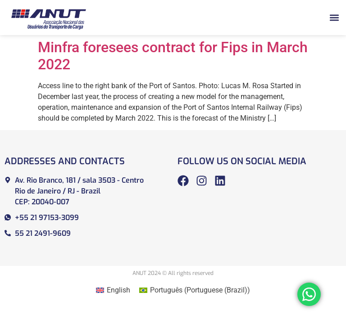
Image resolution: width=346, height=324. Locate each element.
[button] (334, 17)
